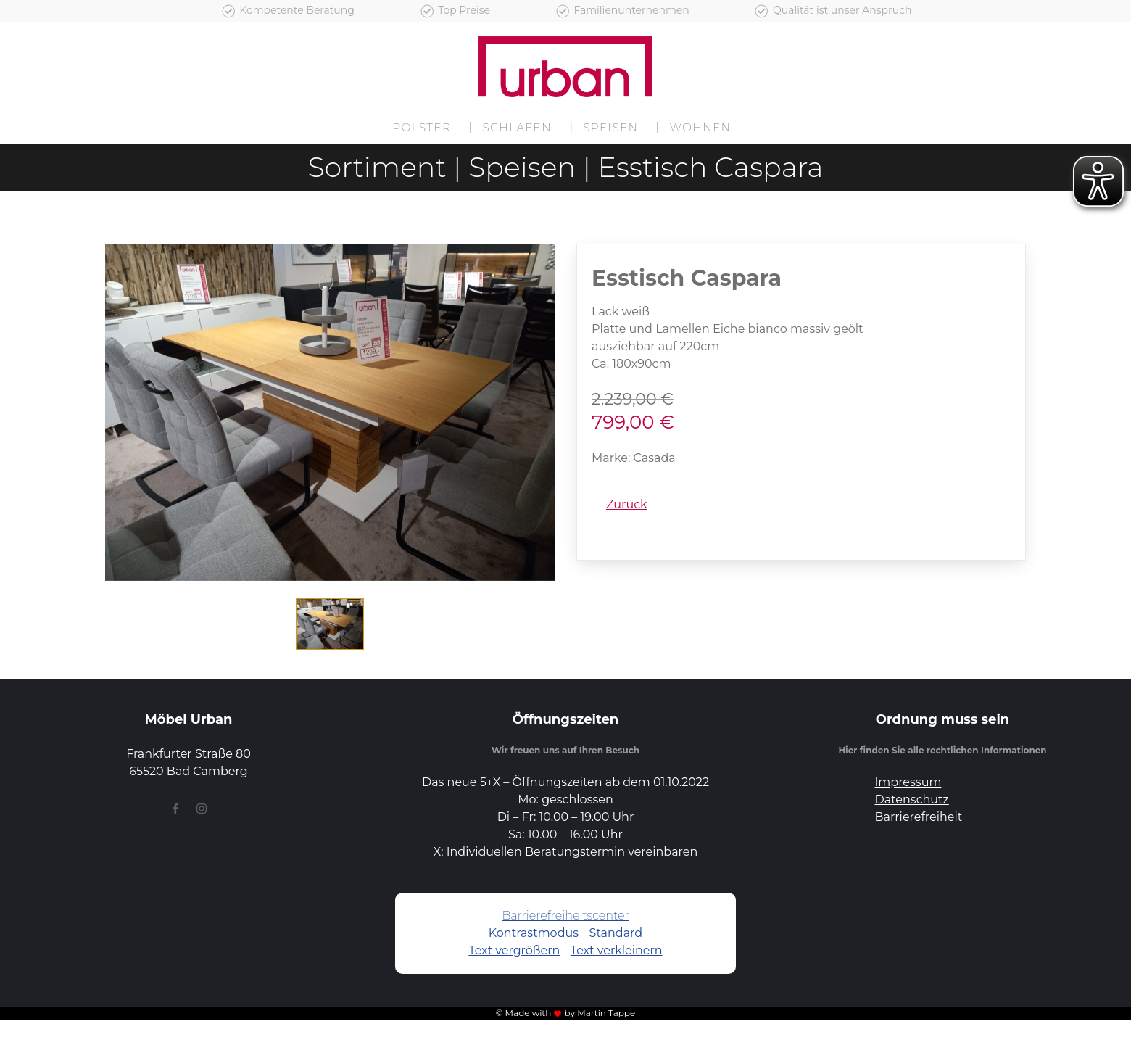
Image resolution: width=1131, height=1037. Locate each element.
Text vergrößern (514, 950)
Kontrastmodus (534, 933)
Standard (616, 933)
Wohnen (701, 127)
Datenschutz (912, 799)
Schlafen (517, 127)
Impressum (908, 782)
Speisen (610, 127)
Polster (421, 127)
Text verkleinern (617, 950)
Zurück (626, 504)
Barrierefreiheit (919, 817)
